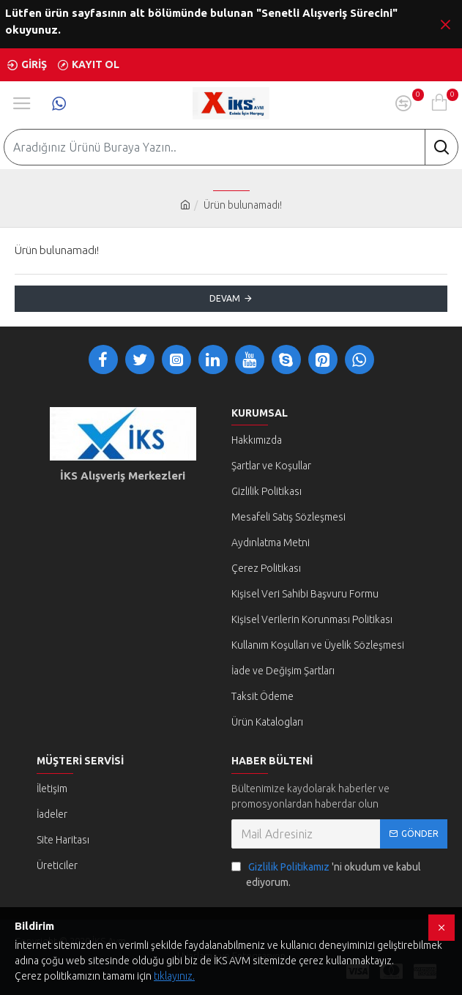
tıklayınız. (174, 976)
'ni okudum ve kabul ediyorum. (326, 874)
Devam (224, 298)
